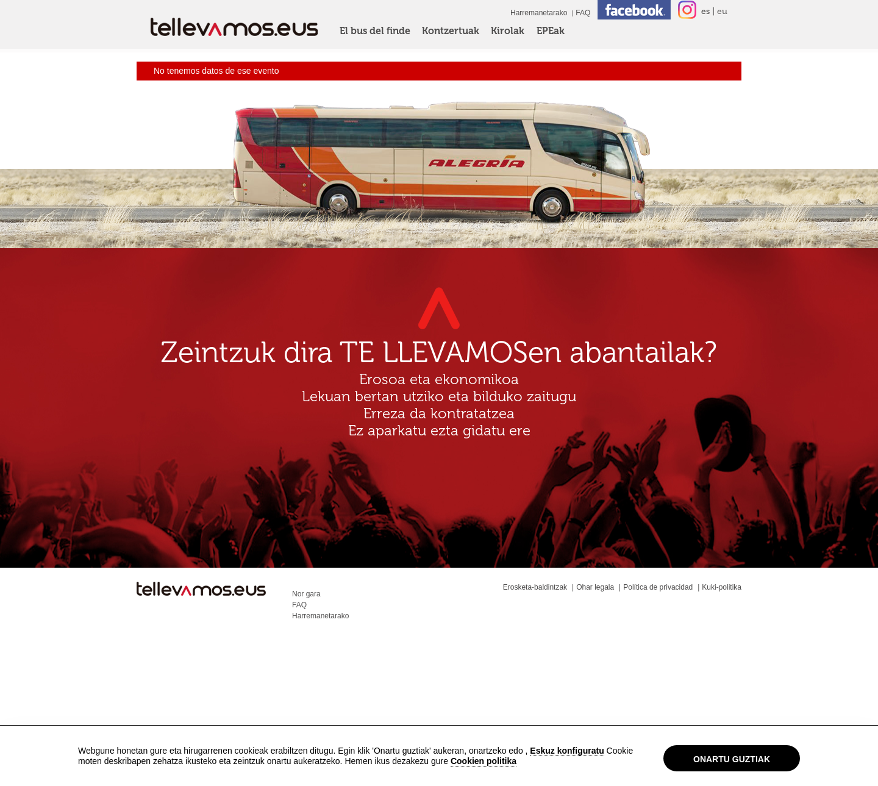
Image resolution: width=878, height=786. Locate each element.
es (705, 11)
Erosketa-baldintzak (535, 587)
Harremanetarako (538, 13)
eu (722, 11)
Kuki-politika (721, 587)
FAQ (583, 13)
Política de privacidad (658, 587)
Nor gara (306, 594)
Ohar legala (595, 587)
